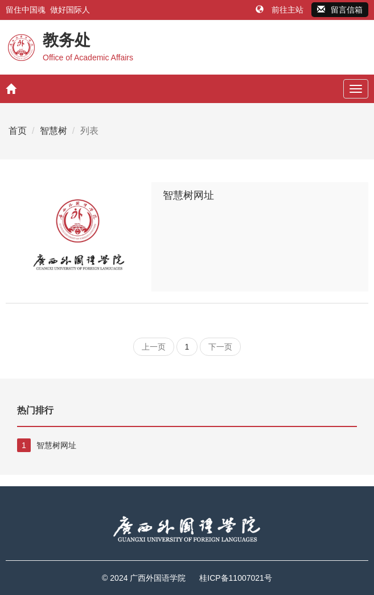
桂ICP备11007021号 (235, 577)
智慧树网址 (188, 195)
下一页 (220, 346)
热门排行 (35, 410)
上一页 (154, 346)
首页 (18, 131)
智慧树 (53, 131)
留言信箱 (340, 9)
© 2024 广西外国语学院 (144, 577)
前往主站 (281, 9)
